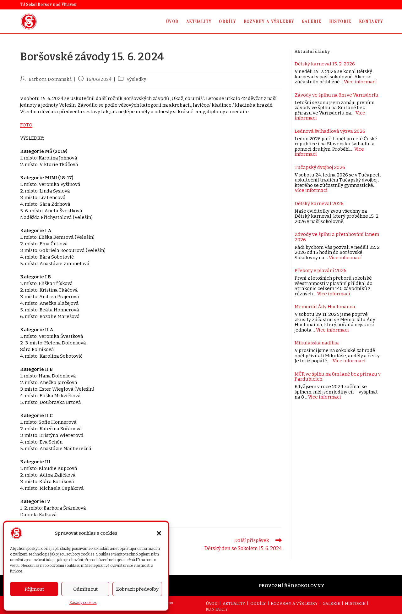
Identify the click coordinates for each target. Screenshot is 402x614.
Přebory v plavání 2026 (320, 270)
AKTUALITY (234, 603)
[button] (159, 533)
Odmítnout (85, 589)
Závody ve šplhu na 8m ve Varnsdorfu (336, 95)
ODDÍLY (258, 603)
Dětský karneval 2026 (319, 203)
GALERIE (331, 603)
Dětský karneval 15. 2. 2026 (325, 64)
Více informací (360, 82)
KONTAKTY (217, 609)
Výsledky (136, 79)
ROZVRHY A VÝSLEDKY (294, 603)
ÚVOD (212, 603)
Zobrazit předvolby (137, 589)
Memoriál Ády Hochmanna (325, 307)
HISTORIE (355, 603)
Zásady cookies (83, 602)
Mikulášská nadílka (317, 343)
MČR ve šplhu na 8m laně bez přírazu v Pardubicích (338, 376)
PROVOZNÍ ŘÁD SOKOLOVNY (291, 586)
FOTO (26, 125)
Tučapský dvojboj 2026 (320, 167)
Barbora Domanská (50, 79)
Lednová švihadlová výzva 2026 (330, 131)
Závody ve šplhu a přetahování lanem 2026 (337, 237)
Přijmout (34, 589)
